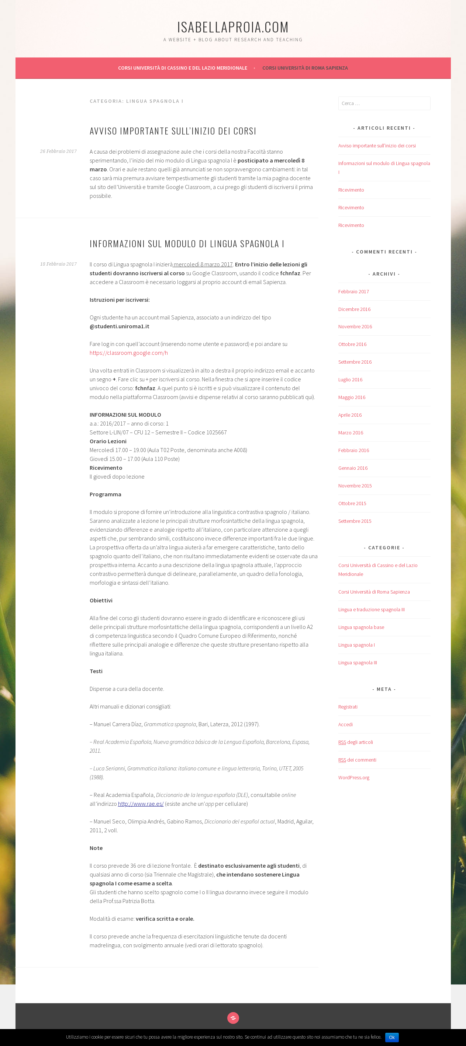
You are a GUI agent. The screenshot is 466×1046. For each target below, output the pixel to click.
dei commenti (357, 759)
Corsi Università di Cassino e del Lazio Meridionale (182, 67)
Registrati (348, 706)
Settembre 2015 (355, 521)
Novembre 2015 (355, 485)
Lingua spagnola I (356, 644)
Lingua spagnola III (357, 662)
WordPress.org (353, 777)
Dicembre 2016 (354, 309)
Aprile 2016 (350, 415)
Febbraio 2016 (353, 450)
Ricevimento (351, 189)
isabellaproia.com (233, 26)
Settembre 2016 (355, 361)
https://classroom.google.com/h (129, 352)
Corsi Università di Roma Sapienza (305, 67)
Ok (392, 1037)
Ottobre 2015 (352, 503)
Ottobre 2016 (352, 344)
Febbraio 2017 (353, 291)
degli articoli (355, 742)
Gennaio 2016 (352, 468)
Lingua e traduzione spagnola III (371, 609)
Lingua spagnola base (361, 627)
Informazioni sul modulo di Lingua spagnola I (187, 243)
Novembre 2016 (355, 326)
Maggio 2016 (351, 397)
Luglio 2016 (350, 379)
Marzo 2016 (350, 432)
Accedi (345, 724)
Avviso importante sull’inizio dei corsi (173, 130)
